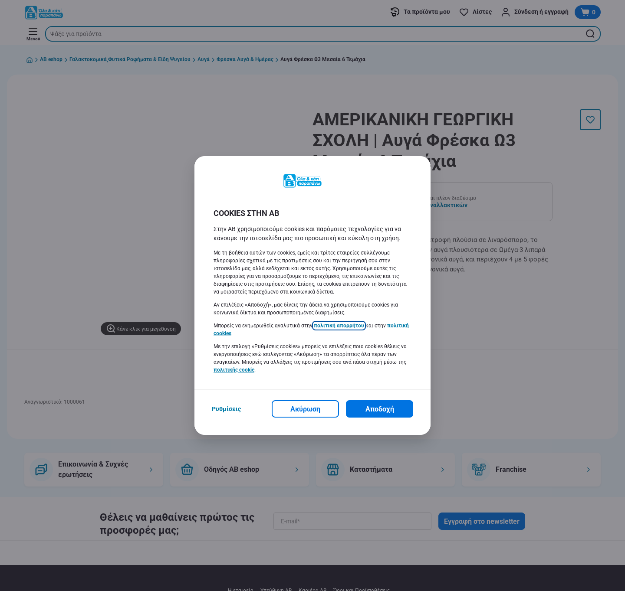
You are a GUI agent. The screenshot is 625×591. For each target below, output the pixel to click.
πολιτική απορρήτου (339, 326)
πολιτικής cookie (234, 370)
